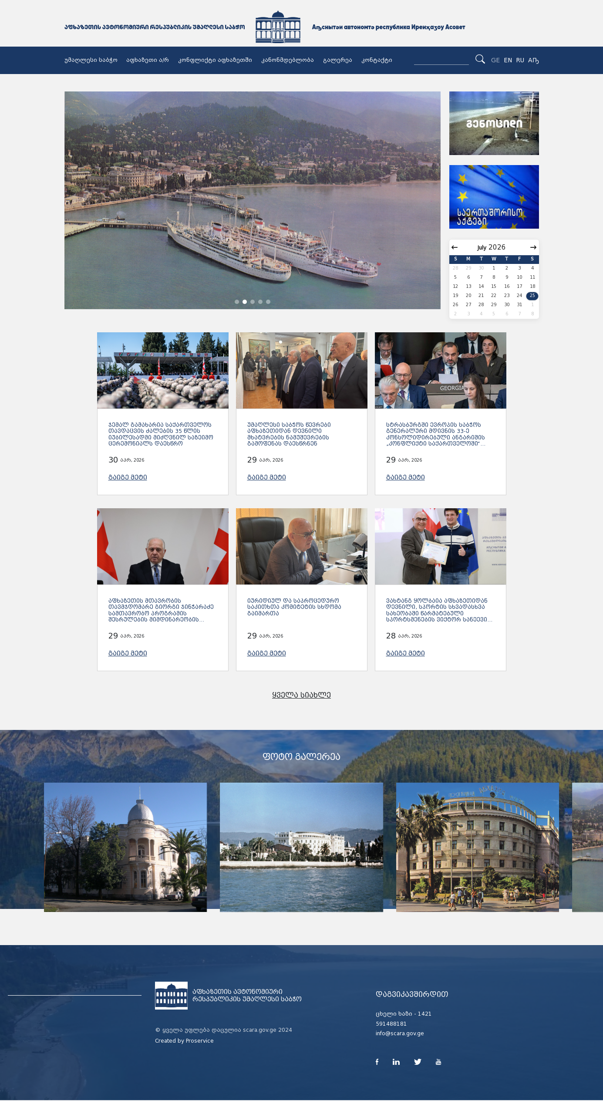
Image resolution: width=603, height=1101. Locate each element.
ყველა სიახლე (301, 695)
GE (495, 60)
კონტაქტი (376, 60)
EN (508, 60)
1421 (425, 1014)
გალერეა (337, 60)
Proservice (200, 1041)
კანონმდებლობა (287, 60)
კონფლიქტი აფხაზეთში (215, 60)
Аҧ (533, 60)
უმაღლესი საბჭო (91, 60)
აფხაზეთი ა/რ (147, 60)
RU (520, 60)
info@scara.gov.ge (400, 1033)
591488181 (391, 1024)
